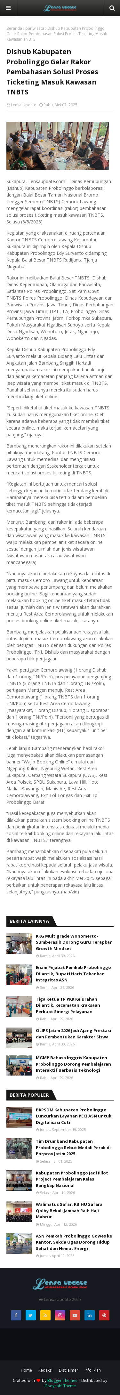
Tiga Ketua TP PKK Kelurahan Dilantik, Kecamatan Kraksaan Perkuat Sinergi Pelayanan (68, 1005)
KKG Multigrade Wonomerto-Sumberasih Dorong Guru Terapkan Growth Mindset (74, 942)
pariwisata (34, 28)
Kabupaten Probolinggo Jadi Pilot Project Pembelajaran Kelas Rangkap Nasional (72, 1179)
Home (26, 1370)
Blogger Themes (62, 1380)
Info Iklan (92, 1370)
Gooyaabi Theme (60, 1386)
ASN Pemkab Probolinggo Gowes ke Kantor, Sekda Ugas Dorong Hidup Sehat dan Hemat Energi (74, 1242)
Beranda (14, 28)
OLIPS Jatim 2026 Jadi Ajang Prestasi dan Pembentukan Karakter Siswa (73, 1034)
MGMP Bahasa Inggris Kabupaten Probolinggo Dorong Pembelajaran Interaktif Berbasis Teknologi (73, 1064)
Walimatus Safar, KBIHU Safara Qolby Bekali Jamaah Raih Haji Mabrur (69, 1210)
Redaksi (45, 1370)
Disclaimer (68, 1370)
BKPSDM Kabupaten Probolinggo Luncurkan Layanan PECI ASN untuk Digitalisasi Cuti (73, 1116)
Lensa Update (23, 105)
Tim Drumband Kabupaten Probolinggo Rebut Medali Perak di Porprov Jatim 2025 (73, 1147)
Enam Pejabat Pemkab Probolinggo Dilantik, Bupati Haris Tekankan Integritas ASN (73, 973)
